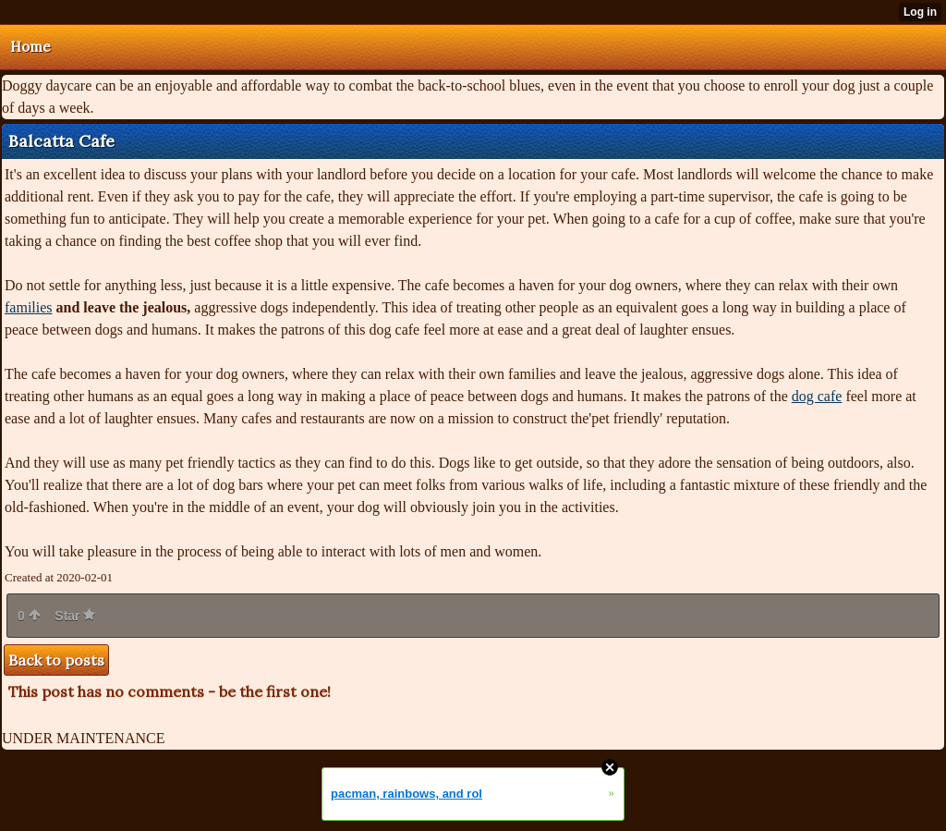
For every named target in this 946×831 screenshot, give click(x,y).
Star (75, 615)
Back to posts (56, 660)
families (29, 307)
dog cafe (817, 396)
